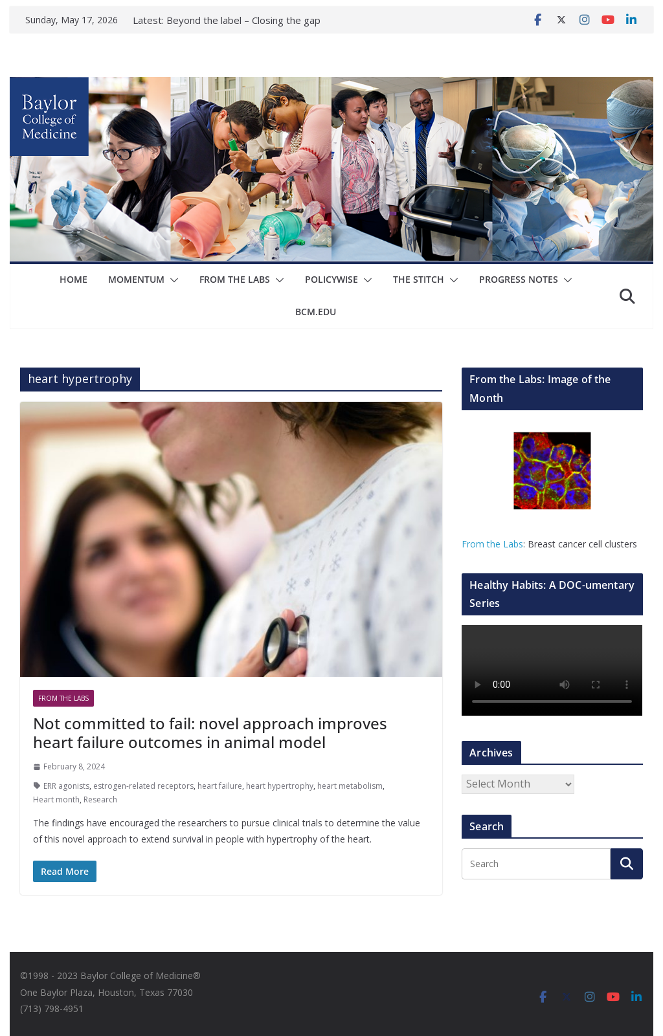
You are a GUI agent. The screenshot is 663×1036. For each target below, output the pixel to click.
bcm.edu (315, 311)
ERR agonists (66, 785)
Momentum (136, 279)
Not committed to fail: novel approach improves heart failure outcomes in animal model (210, 732)
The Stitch (418, 279)
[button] (171, 280)
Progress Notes (518, 279)
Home (73, 279)
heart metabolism (350, 785)
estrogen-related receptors (143, 785)
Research (100, 799)
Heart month (56, 799)
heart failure (219, 785)
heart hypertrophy (279, 785)
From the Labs (492, 544)
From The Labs (234, 279)
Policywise (331, 279)
